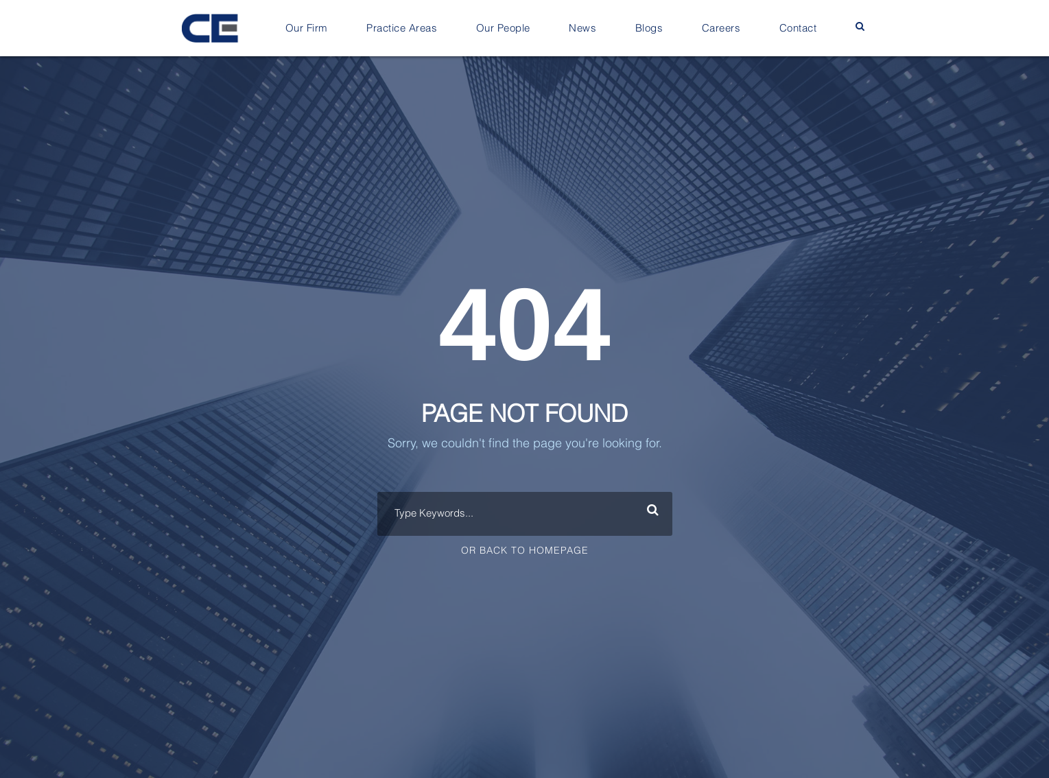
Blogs (649, 28)
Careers (721, 28)
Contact (798, 28)
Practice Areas (401, 28)
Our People (503, 28)
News (582, 28)
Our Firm (306, 28)
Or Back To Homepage (525, 551)
